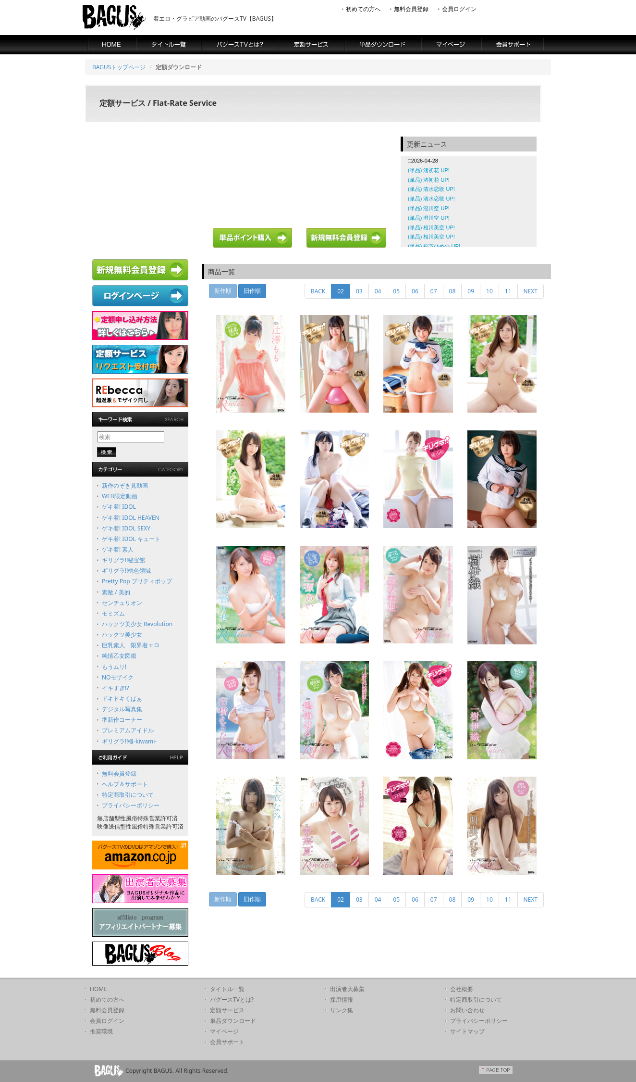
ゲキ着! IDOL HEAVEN (130, 518)
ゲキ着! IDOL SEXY (126, 528)
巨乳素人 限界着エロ (130, 645)
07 (433, 291)
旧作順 (252, 291)
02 (343, 291)
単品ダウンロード (233, 1021)
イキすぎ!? (115, 688)
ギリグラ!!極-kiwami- (129, 741)
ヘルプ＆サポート (125, 784)
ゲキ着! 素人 (118, 549)
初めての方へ (363, 9)
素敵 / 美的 (116, 592)
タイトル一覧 (227, 989)
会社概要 (461, 989)
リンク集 (341, 1010)
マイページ (224, 1031)
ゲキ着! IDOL (119, 507)
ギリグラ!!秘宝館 (123, 560)
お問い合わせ (467, 1010)
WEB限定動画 (119, 496)
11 (508, 291)
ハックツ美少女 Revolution (137, 624)
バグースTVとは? (232, 999)
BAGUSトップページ (119, 67)
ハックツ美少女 (122, 634)
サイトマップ (467, 1031)
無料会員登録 (411, 9)
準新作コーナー (122, 720)
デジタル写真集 (122, 709)
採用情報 (341, 999)
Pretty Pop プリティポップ (137, 581)
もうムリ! (114, 667)
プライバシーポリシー (130, 805)
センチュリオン (122, 603)
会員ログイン (459, 9)
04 (378, 291)
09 (470, 291)
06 (415, 291)
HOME (98, 989)
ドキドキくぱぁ (122, 698)
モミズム (113, 613)
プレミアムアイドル (128, 730)
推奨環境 (101, 1031)
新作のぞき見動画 (125, 485)
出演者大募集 (347, 989)
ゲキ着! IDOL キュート (131, 539)
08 (452, 291)
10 (489, 291)
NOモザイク (118, 677)
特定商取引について (128, 795)
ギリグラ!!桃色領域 (126, 570)
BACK (318, 291)
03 (359, 291)
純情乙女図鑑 (119, 656)
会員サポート (227, 1042)
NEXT (531, 291)
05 (396, 291)
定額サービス (227, 1010)
